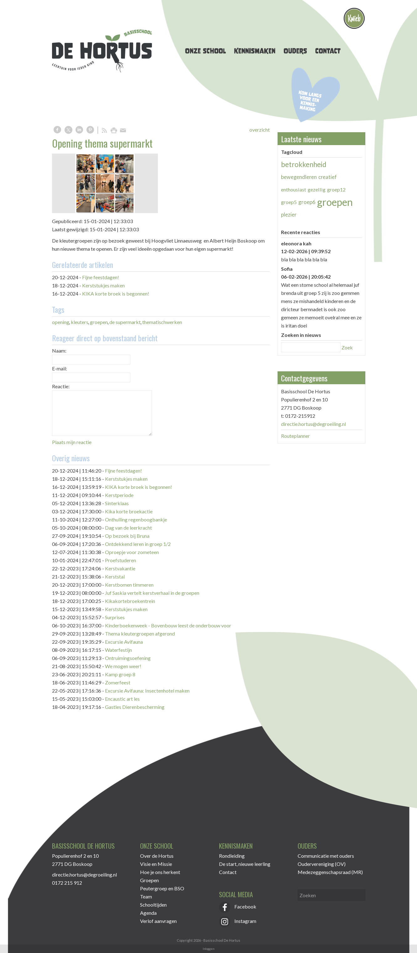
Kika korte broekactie (129, 511)
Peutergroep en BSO (162, 888)
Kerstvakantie (120, 568)
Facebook (237, 906)
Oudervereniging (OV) (322, 864)
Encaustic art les (122, 699)
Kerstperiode (119, 495)
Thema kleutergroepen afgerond (140, 633)
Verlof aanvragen (158, 921)
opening (60, 322)
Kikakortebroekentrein (130, 601)
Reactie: (61, 386)
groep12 (336, 189)
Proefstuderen (120, 560)
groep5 (289, 202)
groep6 (306, 202)
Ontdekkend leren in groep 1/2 (138, 544)
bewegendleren (299, 177)
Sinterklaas (117, 503)
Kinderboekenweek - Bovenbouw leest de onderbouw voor (168, 625)
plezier (289, 214)
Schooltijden (153, 905)
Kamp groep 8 (120, 674)
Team (146, 896)
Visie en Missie (156, 864)
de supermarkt (125, 322)
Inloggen (208, 948)
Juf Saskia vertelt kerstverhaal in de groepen (152, 593)
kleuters (79, 322)
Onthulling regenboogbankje (136, 519)
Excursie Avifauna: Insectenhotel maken (147, 691)
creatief (327, 177)
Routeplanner (295, 436)
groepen (99, 322)
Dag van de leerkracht (128, 528)
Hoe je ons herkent (160, 872)
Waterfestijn (118, 650)
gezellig (317, 189)
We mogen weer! (123, 666)
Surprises (115, 617)
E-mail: (59, 368)
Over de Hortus (157, 856)
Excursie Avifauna (124, 642)
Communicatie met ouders (326, 856)
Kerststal (115, 576)
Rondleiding (232, 856)
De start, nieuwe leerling (244, 864)
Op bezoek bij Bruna (127, 536)
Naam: (59, 350)
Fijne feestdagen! (100, 277)
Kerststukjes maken (103, 285)
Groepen (149, 880)
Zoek (347, 347)
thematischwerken (162, 322)
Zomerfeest (117, 682)
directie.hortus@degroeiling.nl (313, 424)
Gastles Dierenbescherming (134, 707)
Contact (228, 872)
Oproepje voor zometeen (132, 552)
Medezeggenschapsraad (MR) (330, 872)
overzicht (259, 130)
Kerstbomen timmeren (129, 585)
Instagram (237, 921)
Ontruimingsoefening (128, 658)
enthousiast (293, 189)
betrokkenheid (303, 164)
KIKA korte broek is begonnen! (115, 293)
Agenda (148, 913)
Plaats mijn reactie (71, 442)
